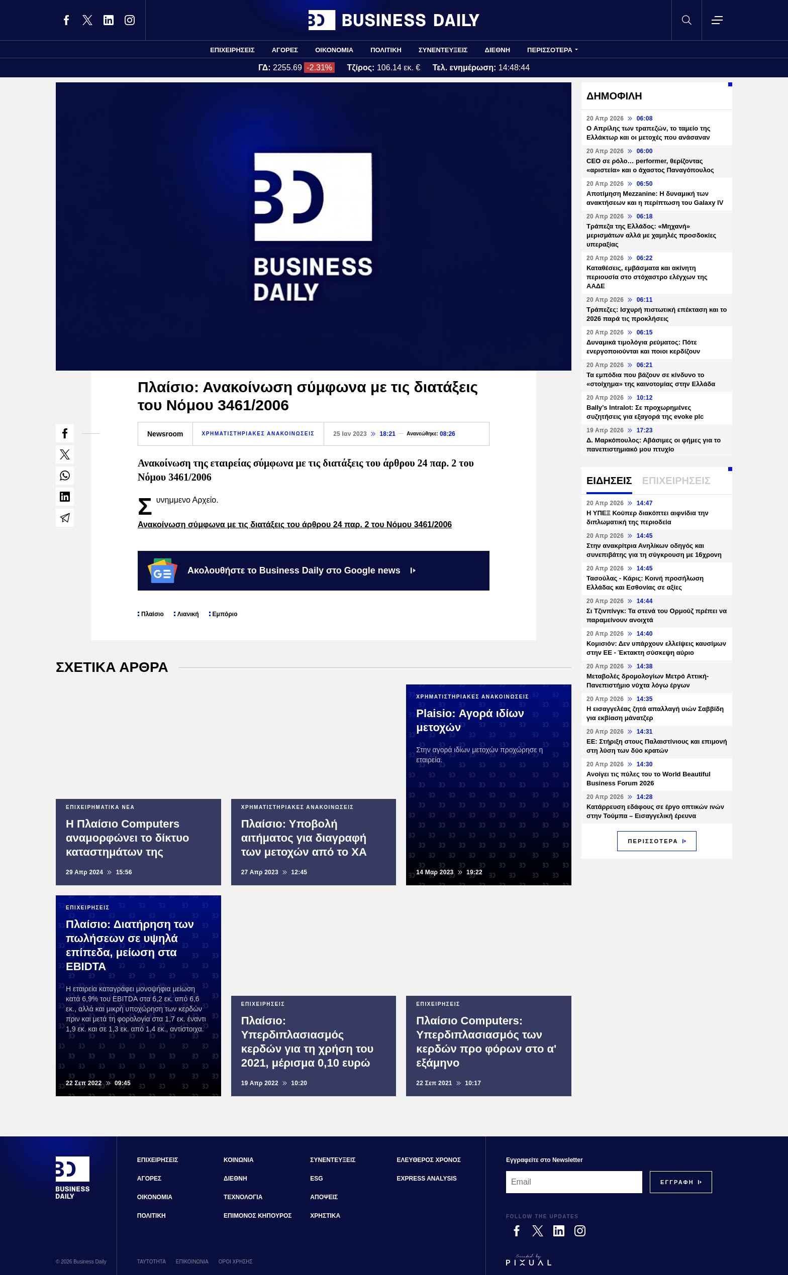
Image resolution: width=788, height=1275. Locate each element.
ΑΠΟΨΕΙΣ (324, 1197)
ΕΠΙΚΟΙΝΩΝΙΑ (192, 1261)
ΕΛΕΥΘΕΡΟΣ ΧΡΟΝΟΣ (429, 1160)
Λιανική (188, 614)
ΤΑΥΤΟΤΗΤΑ (151, 1261)
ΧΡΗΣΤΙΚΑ (325, 1215)
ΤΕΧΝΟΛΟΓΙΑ (243, 1197)
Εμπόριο (225, 614)
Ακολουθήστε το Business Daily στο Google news (282, 570)
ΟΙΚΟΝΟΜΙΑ (334, 50)
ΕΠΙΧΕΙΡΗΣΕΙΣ (232, 50)
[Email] (574, 1182)
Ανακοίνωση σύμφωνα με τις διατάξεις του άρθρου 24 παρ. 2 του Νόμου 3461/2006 (295, 524)
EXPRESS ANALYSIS (427, 1178)
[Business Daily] (73, 1197)
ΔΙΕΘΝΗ (498, 50)
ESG (316, 1178)
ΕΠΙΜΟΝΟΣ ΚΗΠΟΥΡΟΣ (257, 1215)
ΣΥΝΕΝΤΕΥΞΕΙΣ (443, 50)
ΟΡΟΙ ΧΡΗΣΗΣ (236, 1261)
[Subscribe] (677, 1182)
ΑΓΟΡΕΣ (285, 50)
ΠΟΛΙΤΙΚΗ (386, 50)
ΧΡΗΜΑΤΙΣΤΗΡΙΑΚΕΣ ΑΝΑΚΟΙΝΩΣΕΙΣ (258, 433)
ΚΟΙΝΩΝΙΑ (239, 1160)
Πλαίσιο (152, 614)
